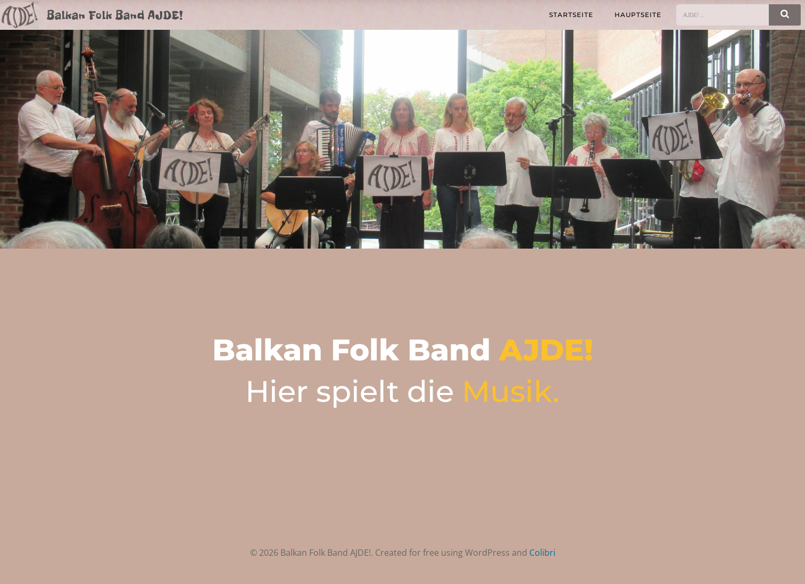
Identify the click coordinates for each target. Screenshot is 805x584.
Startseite (571, 15)
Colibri (542, 552)
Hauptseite (638, 15)
